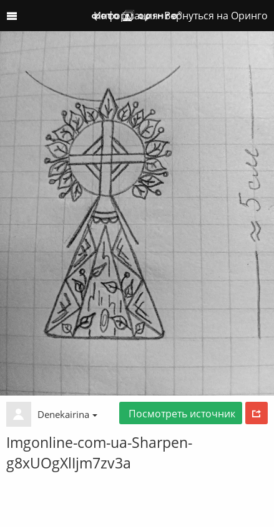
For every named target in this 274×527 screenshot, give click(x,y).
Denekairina (67, 414)
